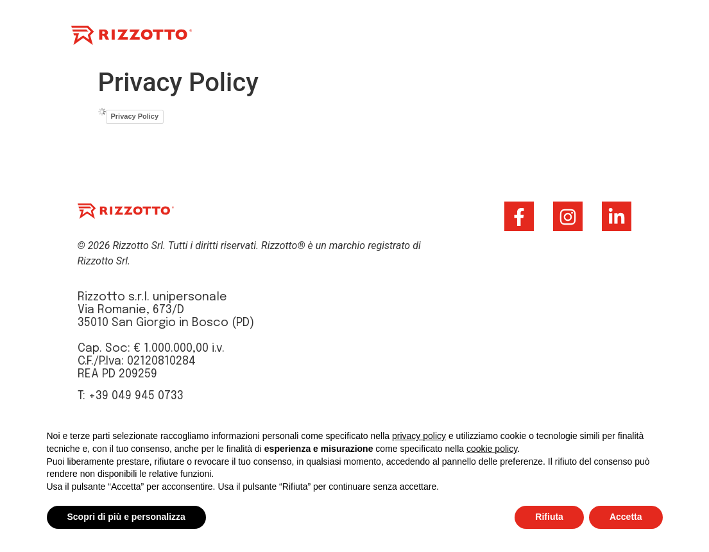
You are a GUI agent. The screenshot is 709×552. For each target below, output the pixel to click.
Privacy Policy (135, 116)
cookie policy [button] (491, 449)
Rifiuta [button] (549, 517)
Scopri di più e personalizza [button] (126, 517)
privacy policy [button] (419, 436)
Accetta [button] (626, 517)
